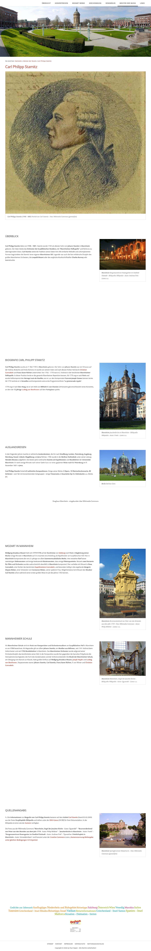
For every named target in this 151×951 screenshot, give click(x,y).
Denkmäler (110, 3)
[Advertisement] (68, 525)
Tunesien (13, 910)
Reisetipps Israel (57, 910)
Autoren (28, 823)
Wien (112, 907)
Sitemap (50, 944)
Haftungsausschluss (95, 944)
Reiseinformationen (86, 910)
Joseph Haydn (78, 660)
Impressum (68, 944)
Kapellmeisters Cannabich (45, 567)
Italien (137, 907)
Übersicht (46, 3)
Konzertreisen (61, 3)
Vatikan (71, 910)
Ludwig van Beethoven (30, 389)
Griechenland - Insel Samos (110, 910)
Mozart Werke (78, 3)
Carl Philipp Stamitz (44, 61)
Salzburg (62, 553)
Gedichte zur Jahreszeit (21, 907)
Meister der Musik (128, 3)
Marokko (129, 907)
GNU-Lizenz (53, 820)
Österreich (103, 907)
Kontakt (58, 944)
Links (142, 3)
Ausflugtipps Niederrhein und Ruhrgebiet (54, 907)
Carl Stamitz (73, 817)
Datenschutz (80, 944)
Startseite (18, 61)
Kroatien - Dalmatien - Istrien (80, 914)
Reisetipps (82, 907)
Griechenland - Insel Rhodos (33, 910)
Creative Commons (57, 837)
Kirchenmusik (95, 3)
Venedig (119, 907)
